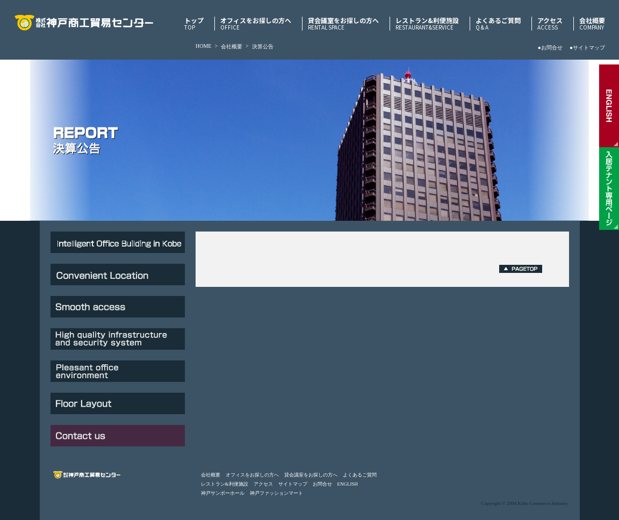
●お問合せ (550, 47)
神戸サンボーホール (222, 493)
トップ (194, 24)
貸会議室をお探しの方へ (343, 24)
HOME (203, 46)
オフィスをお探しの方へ (255, 24)
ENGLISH (347, 484)
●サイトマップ (587, 47)
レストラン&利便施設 (427, 24)
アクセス (550, 24)
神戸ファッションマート (276, 493)
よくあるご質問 (498, 24)
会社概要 (592, 24)
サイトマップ (292, 484)
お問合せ (322, 484)
